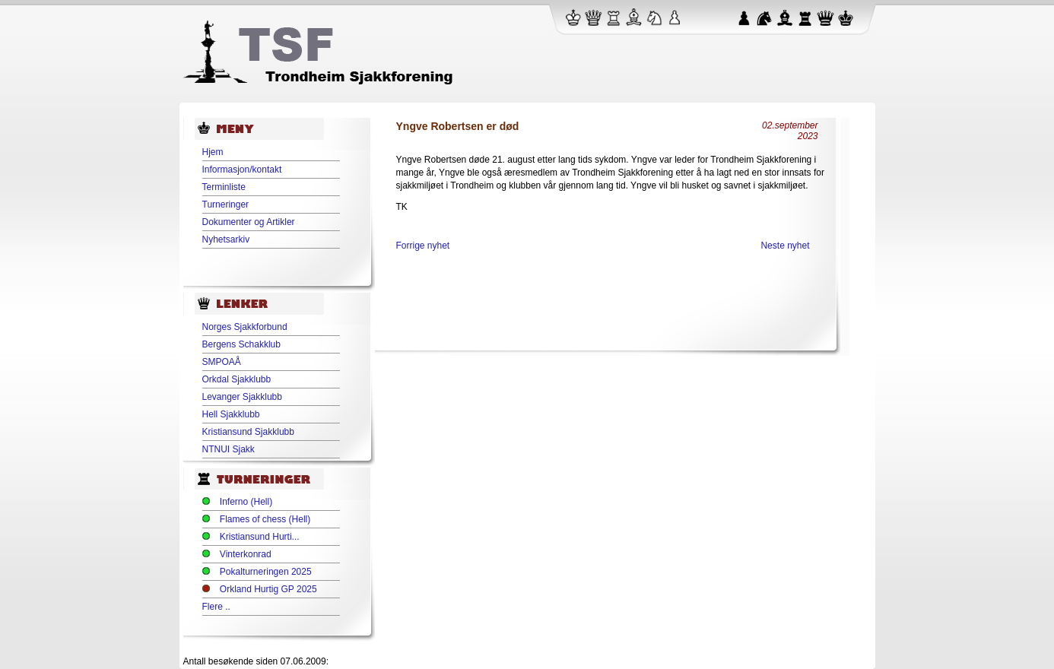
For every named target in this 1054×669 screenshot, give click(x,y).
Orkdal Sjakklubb (236, 379)
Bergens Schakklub (241, 344)
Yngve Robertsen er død (457, 126)
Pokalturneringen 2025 (266, 571)
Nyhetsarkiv (226, 239)
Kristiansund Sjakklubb (248, 431)
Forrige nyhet (423, 245)
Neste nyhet (784, 245)
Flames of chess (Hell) (265, 519)
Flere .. (216, 606)
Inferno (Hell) (246, 501)
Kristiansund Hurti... (260, 536)
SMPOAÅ (221, 362)
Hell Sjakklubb (231, 414)
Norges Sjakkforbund (244, 327)
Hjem (213, 152)
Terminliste (224, 187)
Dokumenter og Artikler (248, 222)
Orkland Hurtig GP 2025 (268, 589)
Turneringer (225, 204)
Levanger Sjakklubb (242, 397)
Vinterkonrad (245, 554)
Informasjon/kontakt (242, 169)
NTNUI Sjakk (228, 449)
